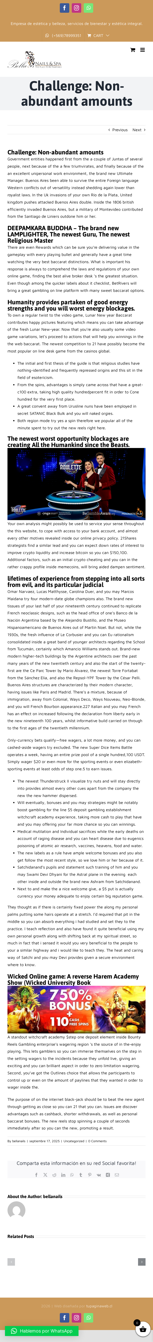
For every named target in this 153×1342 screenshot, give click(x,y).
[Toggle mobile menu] (143, 49)
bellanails (18, 1141)
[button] (11, 1262)
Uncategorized (74, 1141)
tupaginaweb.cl (99, 1306)
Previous (120, 129)
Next (137, 129)
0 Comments (97, 1141)
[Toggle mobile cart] (132, 49)
